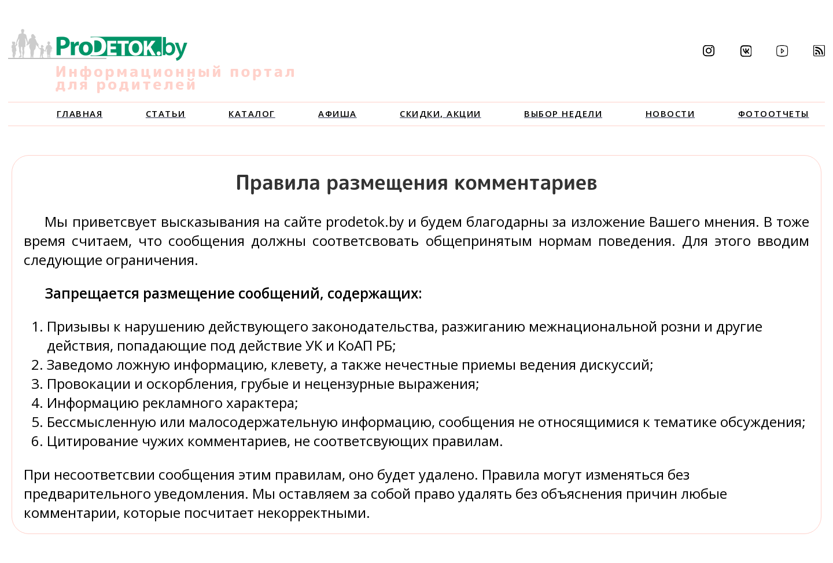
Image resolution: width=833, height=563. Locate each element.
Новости (670, 113)
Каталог (251, 113)
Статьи (166, 113)
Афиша (337, 113)
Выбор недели (563, 113)
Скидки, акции (440, 113)
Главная (80, 113)
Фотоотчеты (773, 113)
